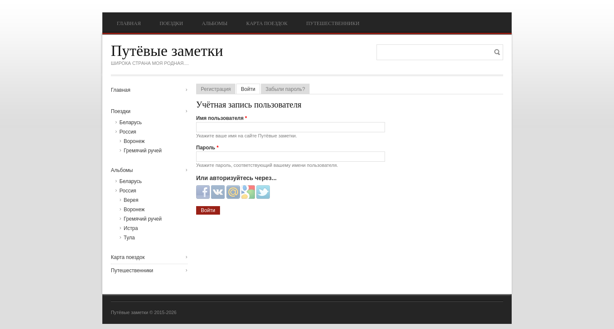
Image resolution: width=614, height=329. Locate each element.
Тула (129, 238)
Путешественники (332, 23)
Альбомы (214, 23)
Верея (131, 200)
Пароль (207, 148)
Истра (131, 228)
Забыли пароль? (285, 89)
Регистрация (216, 89)
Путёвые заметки (167, 50)
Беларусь (130, 122)
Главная (129, 23)
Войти (250, 89)
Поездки (171, 23)
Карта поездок (266, 23)
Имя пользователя (221, 118)
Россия (127, 132)
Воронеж (134, 141)
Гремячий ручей (143, 151)
